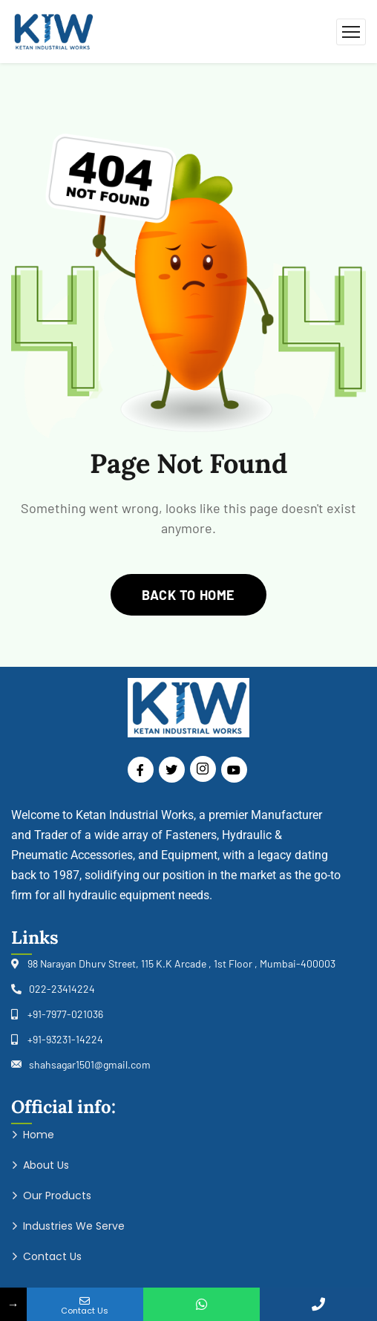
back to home (188, 595)
